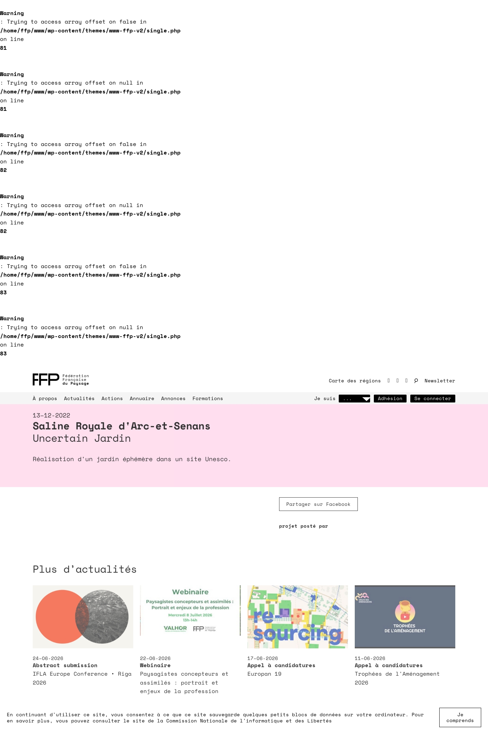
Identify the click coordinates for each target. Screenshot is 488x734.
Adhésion (390, 398)
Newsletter (440, 380)
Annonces (173, 398)
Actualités (79, 398)
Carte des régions (355, 380)
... (354, 398)
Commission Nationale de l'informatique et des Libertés (249, 720)
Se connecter (432, 398)
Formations (208, 398)
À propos (45, 398)
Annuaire (142, 398)
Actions (112, 398)
